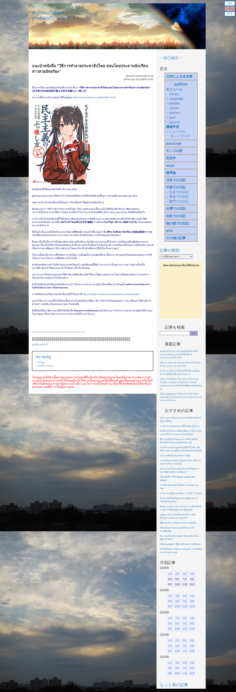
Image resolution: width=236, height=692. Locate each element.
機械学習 (172, 127)
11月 (185, 606)
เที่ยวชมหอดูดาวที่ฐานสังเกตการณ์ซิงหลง (180, 544)
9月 (170, 606)
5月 (170, 601)
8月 (192, 601)
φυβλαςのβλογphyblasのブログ (50, 15)
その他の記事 (176, 238)
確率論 (171, 172)
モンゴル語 (174, 151)
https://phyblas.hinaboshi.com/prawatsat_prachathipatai (111, 294)
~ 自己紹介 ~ (171, 58)
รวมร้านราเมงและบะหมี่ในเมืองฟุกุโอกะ (180, 426)
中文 (230, 13)
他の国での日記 (177, 223)
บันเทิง (41, 365)
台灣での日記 (176, 208)
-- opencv (173, 112)
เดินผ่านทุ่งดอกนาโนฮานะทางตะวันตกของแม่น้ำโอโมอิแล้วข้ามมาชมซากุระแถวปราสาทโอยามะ (181, 397)
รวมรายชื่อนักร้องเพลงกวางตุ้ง (175, 455)
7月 (185, 601)
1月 (170, 573)
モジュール (174, 89)
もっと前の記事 (174, 684)
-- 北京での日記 (177, 192)
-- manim (172, 108)
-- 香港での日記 (177, 196)
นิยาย (51, 365)
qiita (169, 230)
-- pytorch (173, 122)
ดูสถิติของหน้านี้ (40, 344)
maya (170, 165)
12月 (192, 606)
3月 (185, 573)
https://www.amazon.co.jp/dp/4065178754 (94, 97)
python (181, 84)
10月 (177, 606)
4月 (192, 573)
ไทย (229, 3)
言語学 (171, 158)
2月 (177, 573)
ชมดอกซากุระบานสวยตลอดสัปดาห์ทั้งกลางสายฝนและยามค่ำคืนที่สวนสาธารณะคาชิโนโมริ (179, 354)
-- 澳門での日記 (177, 201)
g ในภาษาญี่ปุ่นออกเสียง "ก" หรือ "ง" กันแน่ (181, 493)
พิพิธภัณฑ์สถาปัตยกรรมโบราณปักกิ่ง (178, 522)
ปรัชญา (41, 362)
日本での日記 (176, 180)
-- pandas (173, 103)
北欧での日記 (176, 216)
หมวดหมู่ (43, 357)
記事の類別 (170, 250)
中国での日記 (176, 187)
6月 (177, 601)
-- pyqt (170, 117)
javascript (173, 143)
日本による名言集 (179, 76)
